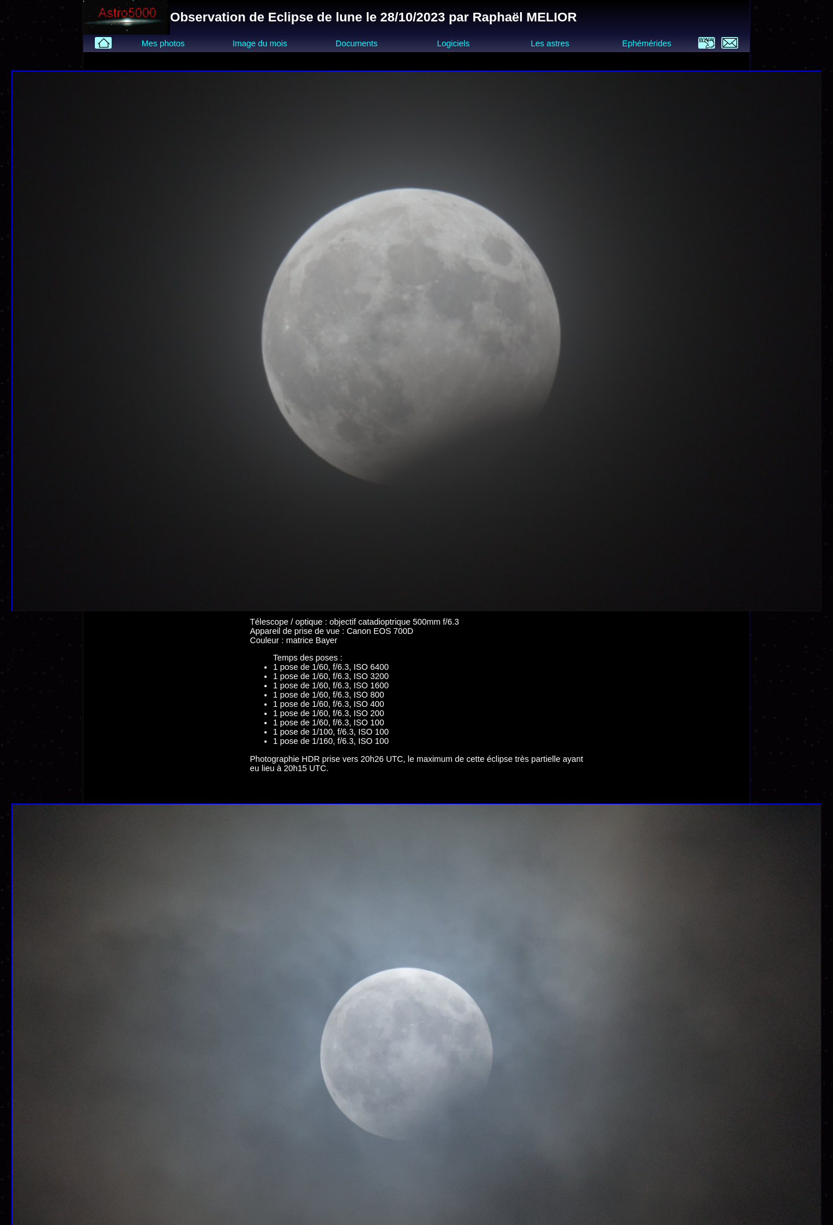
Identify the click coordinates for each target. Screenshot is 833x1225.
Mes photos (163, 43)
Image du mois (260, 43)
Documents (357, 43)
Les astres (550, 43)
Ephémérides (647, 43)
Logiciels (453, 43)
